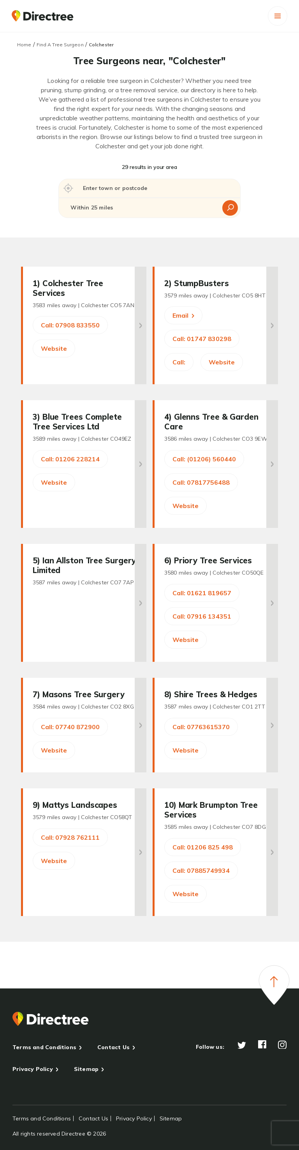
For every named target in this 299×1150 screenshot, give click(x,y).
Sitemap (86, 1069)
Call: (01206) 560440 (204, 459)
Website (54, 348)
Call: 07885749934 (201, 870)
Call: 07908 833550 (70, 325)
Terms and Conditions (44, 1047)
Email (183, 315)
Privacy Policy (32, 1069)
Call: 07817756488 (201, 482)
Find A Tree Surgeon (60, 44)
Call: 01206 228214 (70, 459)
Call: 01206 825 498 (202, 847)
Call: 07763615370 (201, 727)
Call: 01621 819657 (201, 593)
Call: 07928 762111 (70, 837)
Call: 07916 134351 (201, 616)
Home (24, 44)
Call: (178, 362)
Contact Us (113, 1047)
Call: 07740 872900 (70, 727)
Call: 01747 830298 (201, 339)
